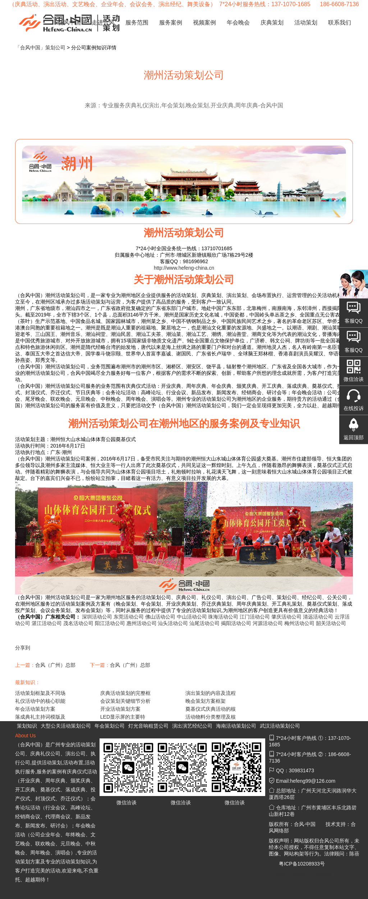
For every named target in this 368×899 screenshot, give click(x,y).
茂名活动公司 (78, 623)
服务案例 (170, 22)
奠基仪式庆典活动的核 (210, 709)
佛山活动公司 (160, 617)
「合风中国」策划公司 (40, 47)
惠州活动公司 (141, 623)
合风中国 (69, 22)
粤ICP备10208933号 (302, 864)
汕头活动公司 (173, 623)
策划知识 (27, 726)
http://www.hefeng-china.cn (184, 268)
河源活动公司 (268, 623)
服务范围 (136, 22)
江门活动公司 (255, 617)
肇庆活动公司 (286, 617)
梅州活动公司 (299, 623)
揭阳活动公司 (236, 623)
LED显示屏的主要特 (122, 717)
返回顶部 (354, 437)
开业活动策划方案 (120, 709)
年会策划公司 (110, 726)
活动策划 (305, 22)
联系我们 (339, 22)
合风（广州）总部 (55, 665)
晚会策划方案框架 (205, 701)
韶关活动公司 (331, 623)
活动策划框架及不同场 (40, 693)
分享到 (22, 648)
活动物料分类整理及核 (210, 717)
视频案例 (204, 22)
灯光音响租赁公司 (148, 726)
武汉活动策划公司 (280, 726)
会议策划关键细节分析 (125, 701)
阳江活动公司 (110, 623)
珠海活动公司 (223, 617)
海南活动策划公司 (236, 726)
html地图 (322, 874)
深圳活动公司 (97, 617)
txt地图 (299, 874)
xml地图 (278, 874)
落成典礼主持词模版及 (40, 717)
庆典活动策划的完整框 (125, 693)
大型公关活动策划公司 (66, 726)
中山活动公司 (192, 617)
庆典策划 (272, 22)
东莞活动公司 (129, 617)
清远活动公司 (318, 617)
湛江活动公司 (47, 623)
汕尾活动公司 (204, 623)
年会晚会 (238, 22)
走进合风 (103, 22)
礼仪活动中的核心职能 (40, 701)
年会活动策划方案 (35, 709)
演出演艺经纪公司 (192, 726)
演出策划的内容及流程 (210, 693)
